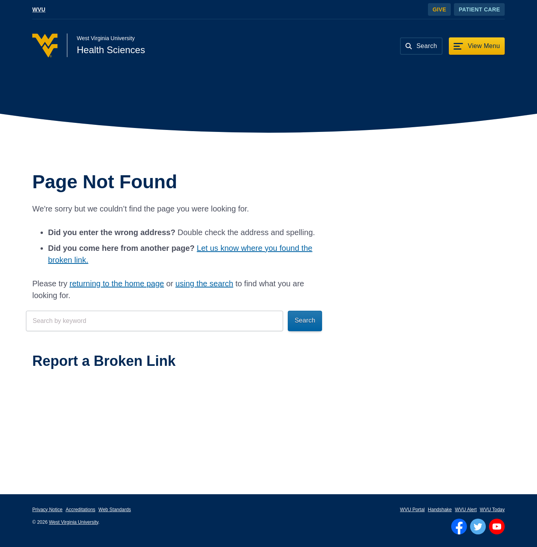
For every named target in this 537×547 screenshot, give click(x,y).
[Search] (421, 46)
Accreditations (80, 509)
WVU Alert (466, 509)
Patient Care (479, 9)
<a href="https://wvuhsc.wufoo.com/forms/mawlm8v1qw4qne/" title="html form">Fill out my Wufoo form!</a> (174, 406)
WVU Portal (412, 509)
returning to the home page (116, 283)
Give (439, 9)
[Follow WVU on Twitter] (478, 526)
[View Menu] (477, 46)
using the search (204, 283)
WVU (39, 9)
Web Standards (114, 509)
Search (304, 320)
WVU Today (492, 509)
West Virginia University (73, 522)
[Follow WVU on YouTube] (497, 526)
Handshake (440, 509)
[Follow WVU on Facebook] (459, 526)
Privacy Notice (47, 509)
